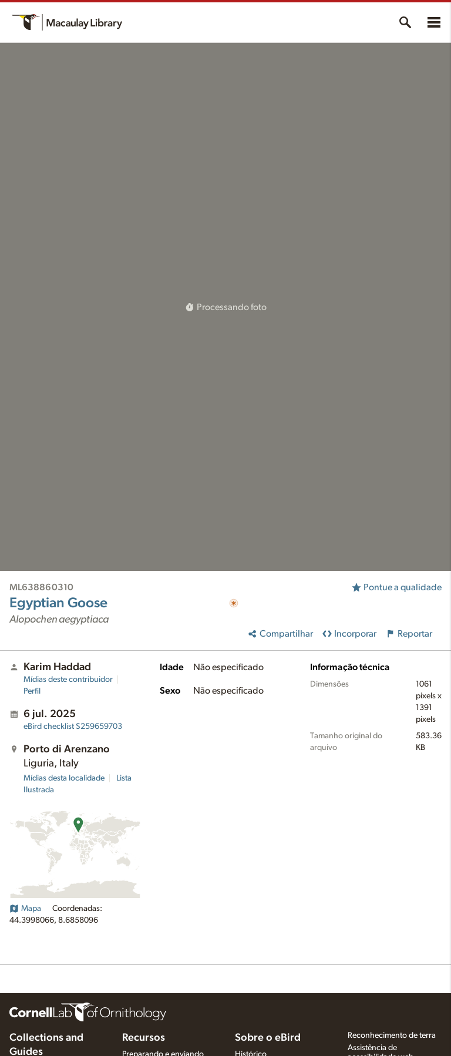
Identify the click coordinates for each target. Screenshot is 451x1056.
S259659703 (72, 726)
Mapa (25, 908)
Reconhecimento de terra (392, 1035)
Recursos (143, 1038)
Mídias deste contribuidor (68, 679)
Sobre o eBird (268, 1038)
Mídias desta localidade (64, 778)
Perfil (32, 691)
